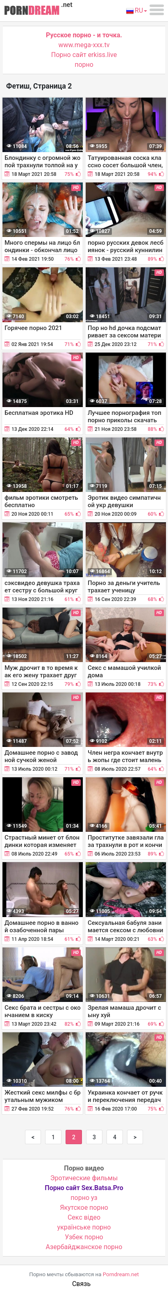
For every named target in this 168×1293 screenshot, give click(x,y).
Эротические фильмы (84, 1178)
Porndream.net (121, 1274)
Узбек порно (84, 1237)
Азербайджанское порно (84, 1247)
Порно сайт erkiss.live (84, 55)
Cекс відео (84, 1217)
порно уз (83, 1198)
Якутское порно (84, 1207)
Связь (81, 1284)
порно (84, 64)
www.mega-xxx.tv (84, 45)
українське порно (84, 1227)
